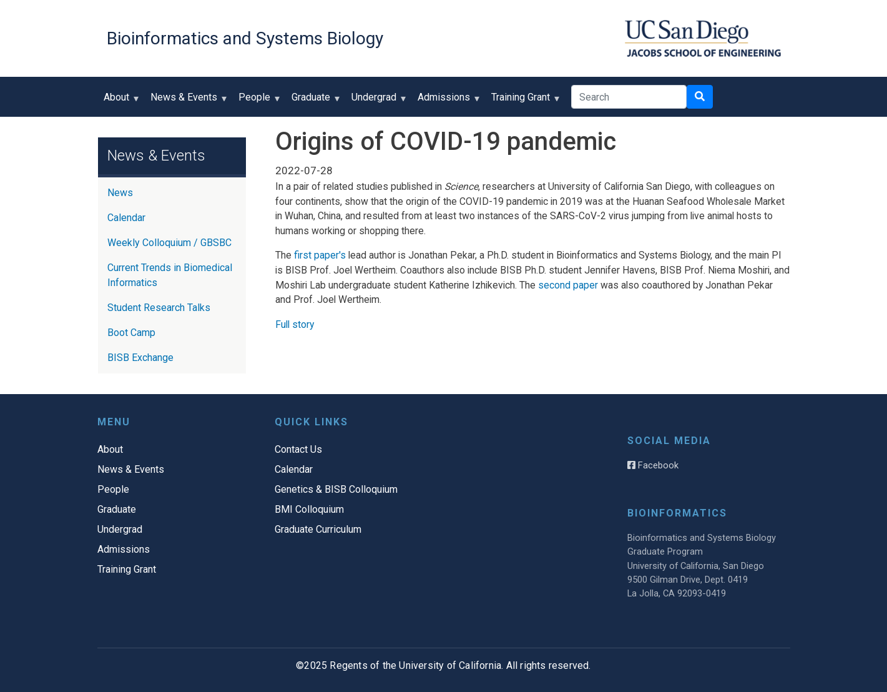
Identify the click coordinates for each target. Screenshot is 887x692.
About (119, 101)
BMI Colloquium (309, 509)
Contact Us (298, 449)
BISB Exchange (140, 357)
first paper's (320, 255)
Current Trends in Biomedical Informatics (169, 275)
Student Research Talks (158, 308)
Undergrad (376, 101)
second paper (568, 285)
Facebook (653, 465)
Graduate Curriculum (318, 529)
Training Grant (523, 101)
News (120, 193)
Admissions (446, 101)
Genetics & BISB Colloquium (336, 489)
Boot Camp (131, 333)
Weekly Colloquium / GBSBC (169, 243)
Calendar (126, 218)
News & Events (186, 101)
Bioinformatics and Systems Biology (245, 38)
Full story (294, 324)
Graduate (313, 101)
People (257, 101)
